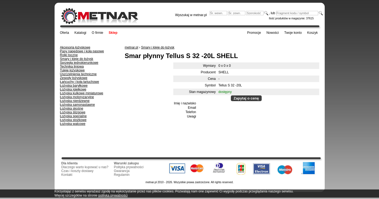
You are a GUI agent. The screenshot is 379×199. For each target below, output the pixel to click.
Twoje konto (293, 33)
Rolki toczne (69, 55)
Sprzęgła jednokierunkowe (79, 63)
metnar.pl (131, 47)
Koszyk (312, 33)
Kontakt (67, 175)
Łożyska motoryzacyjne (77, 97)
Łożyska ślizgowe (72, 112)
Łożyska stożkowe (73, 120)
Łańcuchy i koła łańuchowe (79, 82)
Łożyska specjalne (73, 116)
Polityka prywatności (129, 167)
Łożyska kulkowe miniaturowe (81, 93)
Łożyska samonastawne (77, 105)
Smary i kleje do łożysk (76, 59)
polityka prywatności (112, 195)
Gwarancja (121, 171)
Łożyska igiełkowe (73, 89)
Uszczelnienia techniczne (78, 74)
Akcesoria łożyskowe (75, 47)
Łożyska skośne (71, 108)
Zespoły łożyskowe (74, 78)
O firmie (97, 33)
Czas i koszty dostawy (77, 171)
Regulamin (121, 175)
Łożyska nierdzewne (75, 101)
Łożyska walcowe (72, 124)
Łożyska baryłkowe (74, 86)
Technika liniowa (72, 66)
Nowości (272, 33)
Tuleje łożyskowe (72, 70)
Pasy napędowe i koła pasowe (82, 51)
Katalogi (80, 33)
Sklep (113, 33)
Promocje (254, 33)
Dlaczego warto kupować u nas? (85, 167)
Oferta (64, 33)
